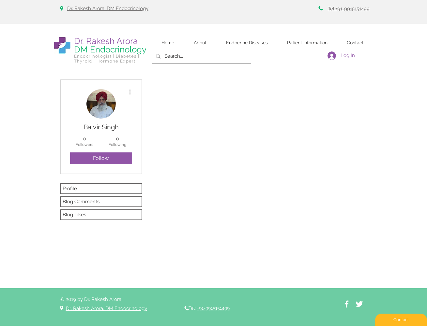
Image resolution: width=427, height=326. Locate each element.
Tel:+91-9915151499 (349, 9)
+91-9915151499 (213, 308)
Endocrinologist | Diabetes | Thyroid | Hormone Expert (106, 59)
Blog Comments (81, 202)
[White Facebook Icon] (346, 304)
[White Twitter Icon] (359, 304)
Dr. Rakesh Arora (106, 41)
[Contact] (401, 320)
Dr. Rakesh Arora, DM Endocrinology (107, 8)
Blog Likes (74, 215)
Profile (70, 188)
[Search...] (200, 56)
